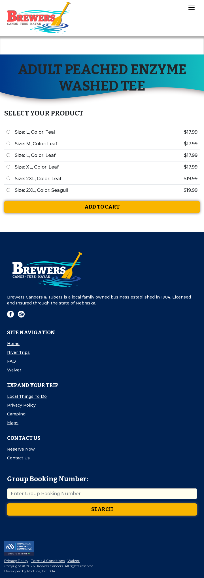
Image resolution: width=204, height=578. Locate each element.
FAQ (11, 361)
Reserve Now (21, 449)
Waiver (14, 370)
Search (102, 509)
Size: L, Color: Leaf (35, 155)
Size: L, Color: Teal (35, 132)
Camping (16, 414)
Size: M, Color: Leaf (36, 143)
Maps (12, 422)
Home (13, 343)
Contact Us (18, 458)
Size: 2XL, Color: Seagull (41, 190)
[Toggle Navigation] (191, 7)
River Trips (18, 352)
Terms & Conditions (48, 561)
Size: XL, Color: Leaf (37, 167)
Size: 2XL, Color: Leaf (38, 178)
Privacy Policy (21, 405)
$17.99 (190, 132)
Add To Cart (102, 207)
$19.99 (190, 178)
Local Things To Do (27, 396)
